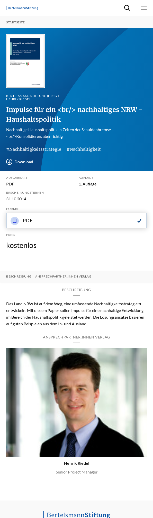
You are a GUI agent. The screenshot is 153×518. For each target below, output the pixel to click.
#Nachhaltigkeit (84, 149)
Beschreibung (18, 276)
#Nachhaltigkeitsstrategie (33, 149)
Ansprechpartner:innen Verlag (63, 276)
